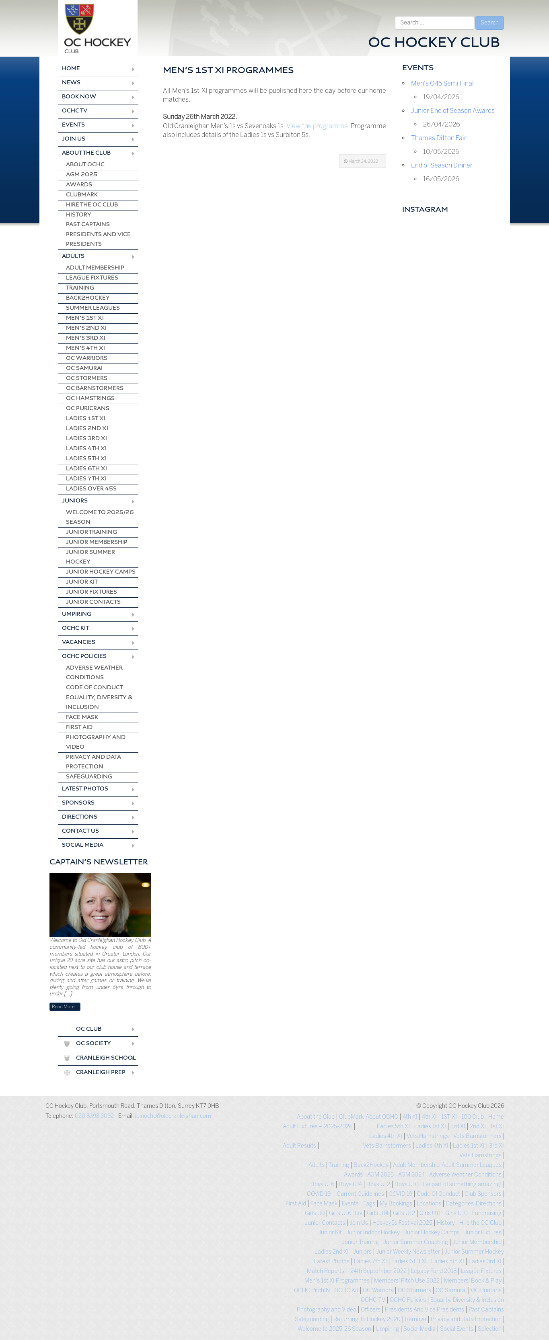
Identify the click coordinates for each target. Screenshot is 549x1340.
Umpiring (76, 614)
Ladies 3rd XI (86, 439)
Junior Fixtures (91, 592)
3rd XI (457, 1126)
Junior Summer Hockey (90, 557)
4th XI (429, 1116)
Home (71, 69)
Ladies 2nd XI (87, 429)
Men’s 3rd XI (85, 338)
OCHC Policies (84, 656)
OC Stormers (86, 378)
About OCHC (85, 165)
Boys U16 (322, 1184)
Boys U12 (378, 1184)
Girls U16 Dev (345, 1213)
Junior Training (91, 532)
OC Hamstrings (90, 398)
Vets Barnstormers (477, 1136)
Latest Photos (85, 789)
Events (73, 125)
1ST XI (449, 1116)
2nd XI (478, 1126)
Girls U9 (315, 1213)
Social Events (456, 1329)
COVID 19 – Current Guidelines (345, 1194)
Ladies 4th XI (86, 449)
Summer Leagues (93, 308)
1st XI (497, 1126)
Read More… (65, 1006)
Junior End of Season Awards (453, 110)
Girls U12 (404, 1213)
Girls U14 (378, 1213)
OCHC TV (74, 111)
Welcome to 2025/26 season (100, 517)
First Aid (79, 727)
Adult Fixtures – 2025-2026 (317, 1126)
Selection (490, 1329)
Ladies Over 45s (91, 489)
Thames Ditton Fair (439, 138)
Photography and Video (95, 742)
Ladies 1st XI (85, 419)
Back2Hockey (88, 298)
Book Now (79, 97)
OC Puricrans (87, 409)
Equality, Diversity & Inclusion (99, 702)
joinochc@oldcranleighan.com (173, 1116)
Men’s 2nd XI (86, 328)
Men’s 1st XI (85, 318)
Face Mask (82, 717)
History (78, 215)
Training (80, 288)
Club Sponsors (483, 1194)
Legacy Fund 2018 (433, 1271)
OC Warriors (86, 358)
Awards (79, 185)
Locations (429, 1203)
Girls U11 (430, 1213)
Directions (79, 817)
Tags (369, 1203)
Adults (73, 256)
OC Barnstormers (94, 388)
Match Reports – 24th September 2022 (357, 1271)
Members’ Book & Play (473, 1280)
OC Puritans (486, 1290)
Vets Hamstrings (428, 1136)
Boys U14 (350, 1184)
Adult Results (299, 1145)
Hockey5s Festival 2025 (402, 1222)
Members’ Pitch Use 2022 (407, 1280)
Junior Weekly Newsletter (408, 1251)
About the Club (86, 153)
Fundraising (487, 1213)
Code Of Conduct (94, 688)
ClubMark (82, 195)
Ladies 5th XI (86, 459)
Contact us (80, 831)
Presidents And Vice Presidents (98, 239)
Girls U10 (456, 1213)
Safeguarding (89, 777)
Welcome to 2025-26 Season (334, 1329)
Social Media (82, 845)
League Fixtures (92, 278)
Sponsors (78, 803)
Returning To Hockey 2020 (367, 1319)
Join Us (73, 139)
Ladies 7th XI (86, 479)
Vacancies (78, 642)
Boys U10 (407, 1184)
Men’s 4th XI (85, 348)
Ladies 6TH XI (409, 1261)
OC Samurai (84, 368)
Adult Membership (95, 268)
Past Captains (88, 225)
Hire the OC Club (92, 205)
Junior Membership (96, 542)
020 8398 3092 (94, 1116)
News (71, 83)
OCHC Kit (75, 628)
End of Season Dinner (442, 165)
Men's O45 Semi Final (442, 83)
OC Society (93, 1044)
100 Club (472, 1116)
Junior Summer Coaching (415, 1242)
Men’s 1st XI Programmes (337, 1280)
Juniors (75, 501)
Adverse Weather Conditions (94, 673)
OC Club (88, 1029)
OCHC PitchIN (312, 1290)
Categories (460, 1203)
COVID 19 (400, 1194)
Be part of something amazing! (462, 1184)
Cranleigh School (106, 1058)
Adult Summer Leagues (472, 1165)
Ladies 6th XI (86, 469)
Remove (415, 1319)
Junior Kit (82, 582)
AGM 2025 (81, 175)
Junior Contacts (93, 602)
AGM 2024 (411, 1174)
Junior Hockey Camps (101, 572)
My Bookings (396, 1203)
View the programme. (317, 126)
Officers (370, 1309)
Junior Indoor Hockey (373, 1232)
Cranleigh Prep (100, 1072)
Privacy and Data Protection (93, 762)
